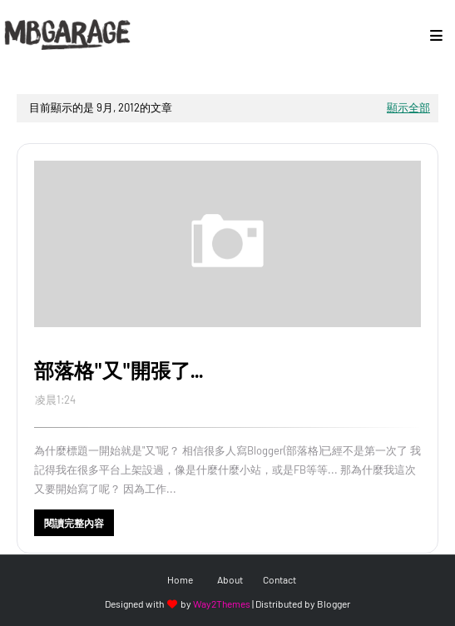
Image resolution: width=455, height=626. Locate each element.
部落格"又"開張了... (118, 370)
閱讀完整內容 (74, 523)
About (230, 579)
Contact (279, 579)
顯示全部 (408, 107)
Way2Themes (221, 603)
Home (180, 579)
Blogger (333, 603)
